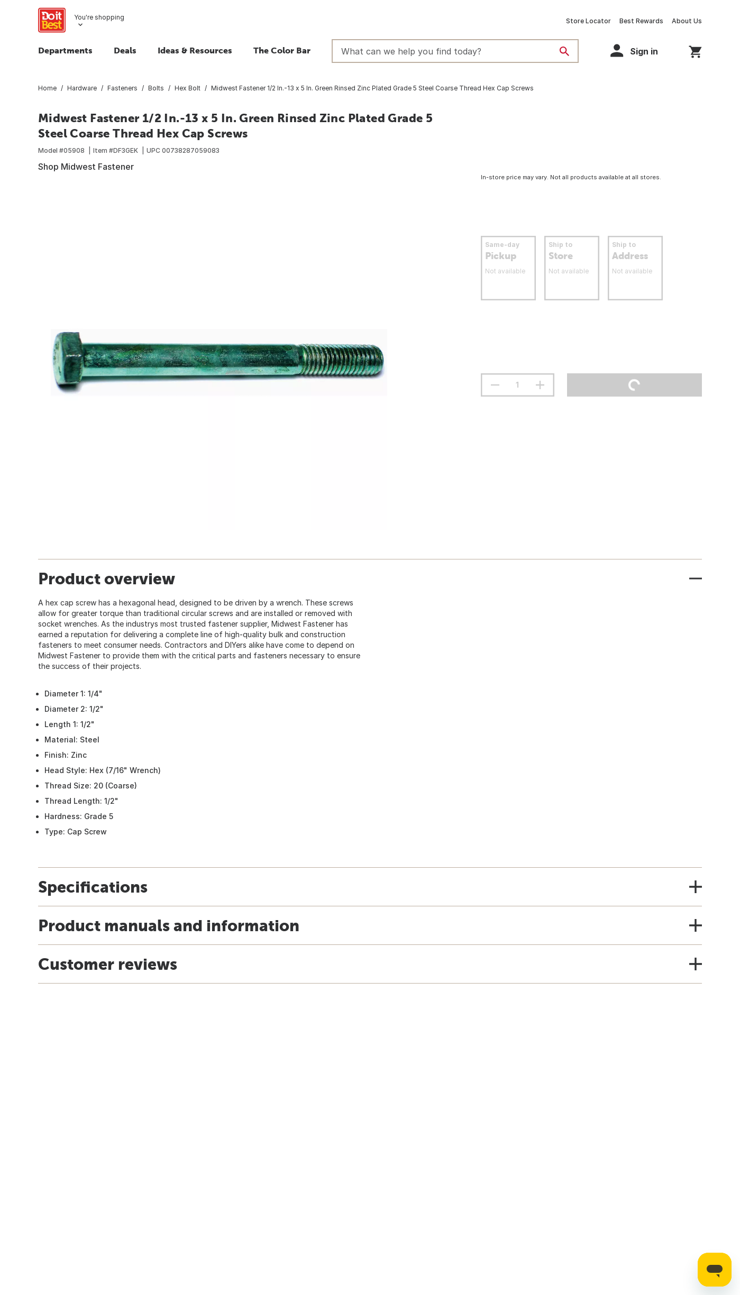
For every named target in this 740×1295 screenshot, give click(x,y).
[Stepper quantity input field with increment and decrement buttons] (517, 385)
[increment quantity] (540, 385)
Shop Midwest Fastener (86, 166)
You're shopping (99, 17)
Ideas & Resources (195, 50)
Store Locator (588, 21)
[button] (639, 50)
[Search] (564, 51)
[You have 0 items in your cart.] (695, 50)
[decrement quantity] (495, 385)
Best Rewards (641, 21)
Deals (125, 50)
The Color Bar (281, 50)
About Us (687, 21)
